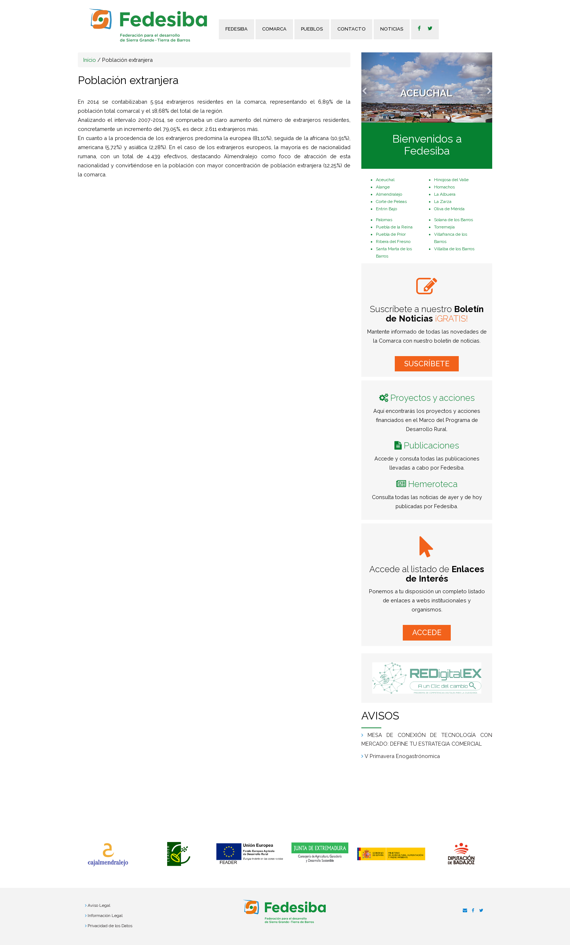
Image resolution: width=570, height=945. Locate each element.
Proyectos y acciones (432, 398)
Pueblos (312, 29)
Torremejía (444, 227)
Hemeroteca (433, 484)
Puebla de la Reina (394, 227)
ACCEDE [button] (426, 632)
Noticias (391, 29)
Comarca (274, 29)
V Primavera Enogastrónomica (402, 756)
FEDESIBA (236, 29)
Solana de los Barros (453, 219)
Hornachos (444, 187)
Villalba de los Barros (454, 248)
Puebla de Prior (391, 234)
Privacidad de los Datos (110, 925)
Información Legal (105, 915)
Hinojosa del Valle (451, 179)
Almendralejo (389, 194)
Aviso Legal (99, 905)
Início (89, 60)
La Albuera (444, 194)
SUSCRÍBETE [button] (426, 363)
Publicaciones (431, 445)
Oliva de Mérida (449, 208)
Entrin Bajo (386, 208)
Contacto (351, 29)
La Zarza (442, 201)
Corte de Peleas (391, 201)
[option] (107, 854)
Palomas (384, 219)
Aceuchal (385, 179)
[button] (371, 87)
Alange (383, 187)
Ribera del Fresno (393, 241)
